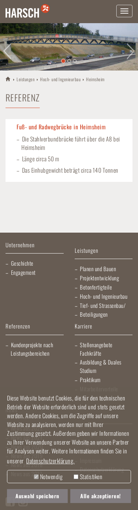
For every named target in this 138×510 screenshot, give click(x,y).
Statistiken (88, 476)
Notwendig (48, 476)
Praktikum (90, 380)
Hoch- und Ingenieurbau (60, 79)
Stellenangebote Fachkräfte (96, 349)
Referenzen (18, 326)
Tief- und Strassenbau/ (102, 305)
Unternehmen (20, 245)
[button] (7, 47)
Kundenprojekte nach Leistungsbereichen (32, 349)
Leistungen (26, 79)
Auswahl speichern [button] (37, 496)
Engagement (23, 272)
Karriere (83, 326)
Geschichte (22, 263)
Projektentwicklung (99, 278)
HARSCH (8, 79)
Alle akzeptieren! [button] (100, 496)
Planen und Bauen (98, 269)
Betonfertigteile (96, 287)
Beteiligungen (94, 314)
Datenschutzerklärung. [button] (50, 460)
